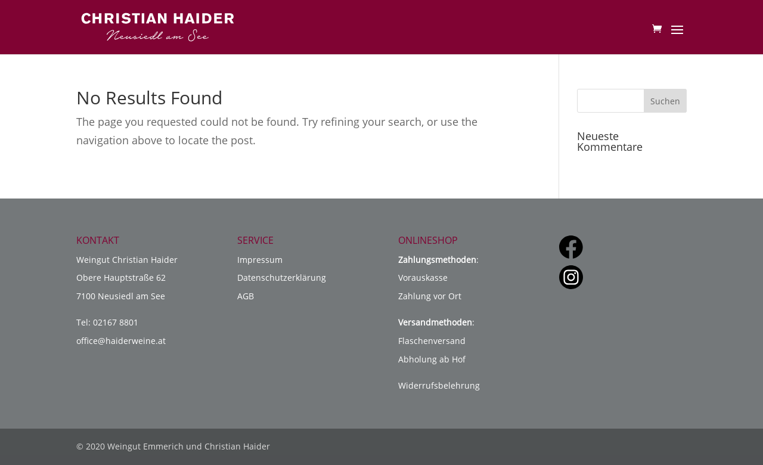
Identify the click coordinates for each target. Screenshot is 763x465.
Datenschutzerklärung (281, 277)
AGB (245, 296)
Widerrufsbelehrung (439, 385)
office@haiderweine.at (121, 340)
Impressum (260, 259)
